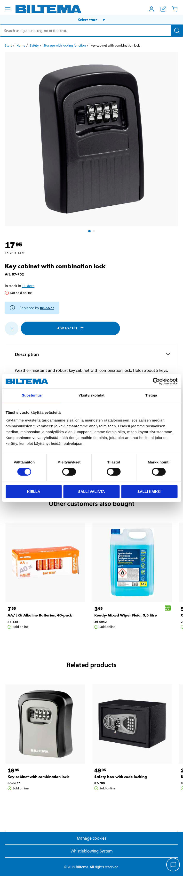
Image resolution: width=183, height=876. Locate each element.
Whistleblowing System (92, 851)
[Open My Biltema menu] (151, 9)
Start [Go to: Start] (8, 45)
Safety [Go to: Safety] (34, 45)
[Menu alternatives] (8, 9)
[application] (173, 865)
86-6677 (47, 307)
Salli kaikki (149, 491)
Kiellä (33, 491)
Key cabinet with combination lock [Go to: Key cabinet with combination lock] (38, 776)
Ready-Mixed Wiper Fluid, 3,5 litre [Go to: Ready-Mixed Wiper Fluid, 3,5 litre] (125, 615)
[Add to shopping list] (11, 328)
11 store (28, 285)
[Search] (177, 30)
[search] (91, 30)
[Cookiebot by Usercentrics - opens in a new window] (156, 381)
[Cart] (175, 9)
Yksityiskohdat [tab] (91, 395)
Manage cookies (91, 838)
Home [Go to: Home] (20, 45)
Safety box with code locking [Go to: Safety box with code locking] (120, 776)
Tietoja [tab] (151, 395)
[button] (91, 19)
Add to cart (70, 328)
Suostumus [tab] (32, 395)
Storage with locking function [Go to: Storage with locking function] (64, 45)
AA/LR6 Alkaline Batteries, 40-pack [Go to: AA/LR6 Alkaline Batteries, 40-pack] (40, 615)
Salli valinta (91, 491)
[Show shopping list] (163, 9)
